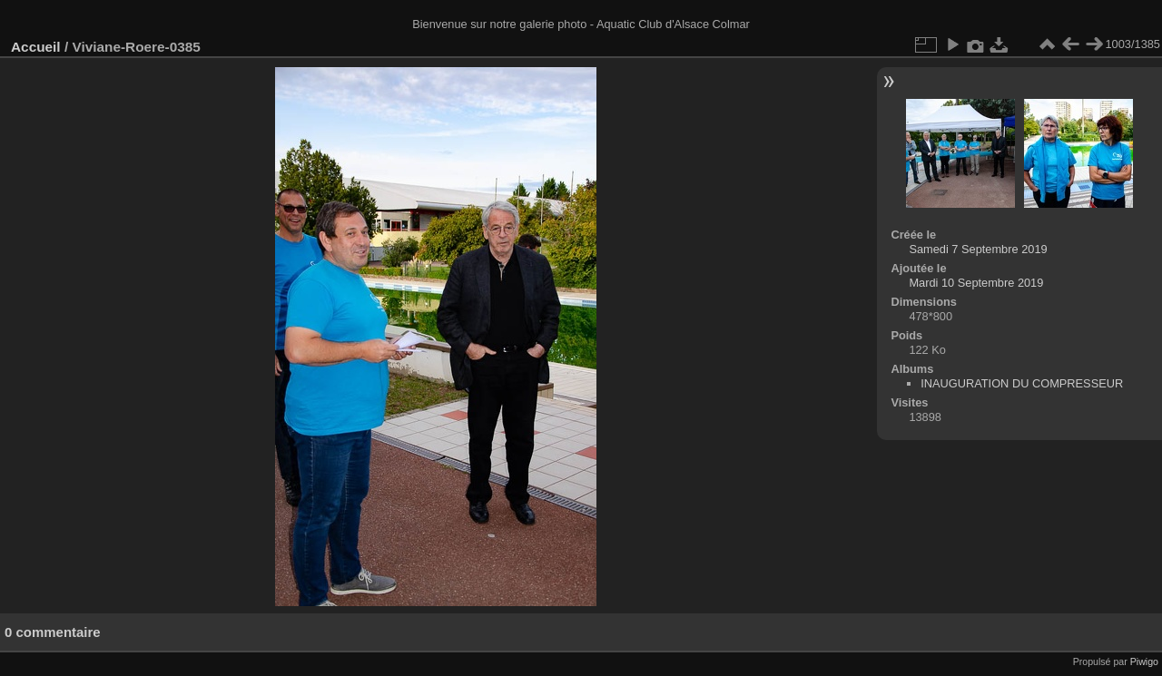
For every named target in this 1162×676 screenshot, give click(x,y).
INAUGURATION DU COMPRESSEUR (1022, 383)
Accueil (36, 46)
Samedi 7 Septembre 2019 (978, 249)
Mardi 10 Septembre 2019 (976, 282)
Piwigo (1144, 661)
